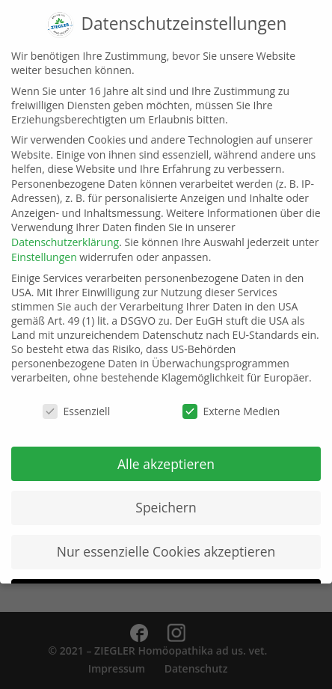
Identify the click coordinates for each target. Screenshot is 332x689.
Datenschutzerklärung (65, 230)
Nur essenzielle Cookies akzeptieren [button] (166, 539)
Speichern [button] (165, 495)
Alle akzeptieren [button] (166, 451)
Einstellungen (44, 245)
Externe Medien (231, 399)
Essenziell (77, 399)
